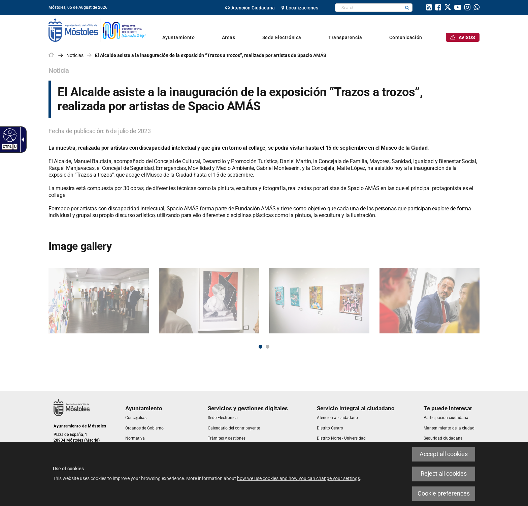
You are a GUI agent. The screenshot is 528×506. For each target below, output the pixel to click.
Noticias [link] (75, 55)
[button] (407, 7)
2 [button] (267, 347)
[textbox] (368, 7)
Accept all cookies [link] (444, 454)
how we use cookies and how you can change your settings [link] (298, 478)
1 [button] (260, 347)
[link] (9, 135)
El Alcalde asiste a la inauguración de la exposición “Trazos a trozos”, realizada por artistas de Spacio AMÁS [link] (210, 55)
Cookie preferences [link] (444, 493)
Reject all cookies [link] (444, 473)
